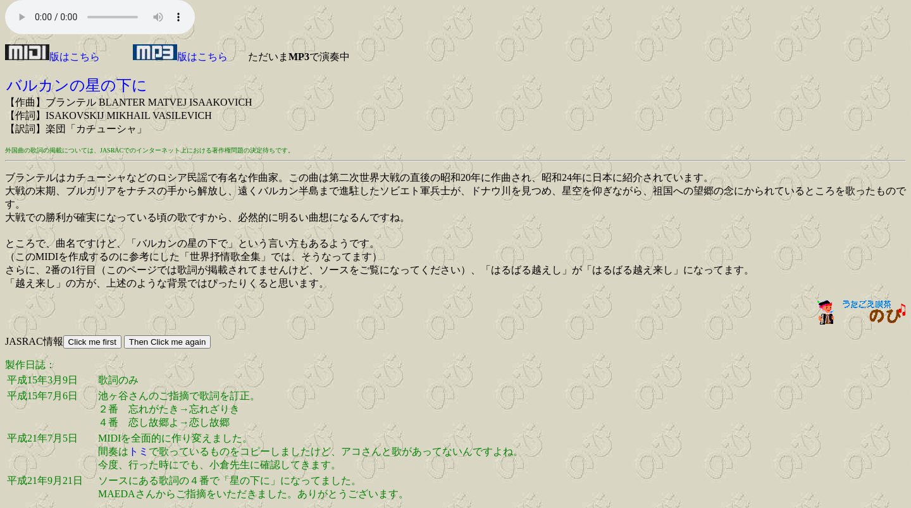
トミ (138, 451)
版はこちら (52, 56)
